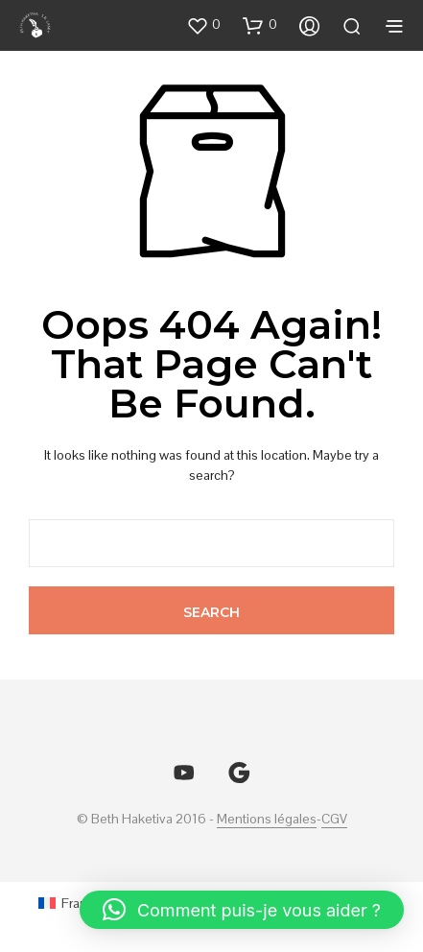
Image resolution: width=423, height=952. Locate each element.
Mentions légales (267, 819)
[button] (203, 25)
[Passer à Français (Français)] (74, 903)
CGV (334, 819)
